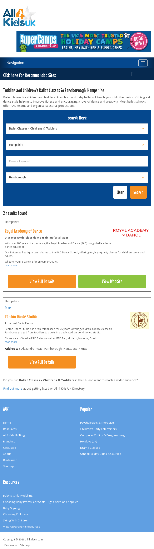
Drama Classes (90, 448)
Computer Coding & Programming (102, 435)
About (7, 454)
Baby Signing (11, 508)
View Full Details (42, 281)
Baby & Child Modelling (18, 495)
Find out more (12, 388)
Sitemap (8, 466)
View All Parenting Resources (21, 527)
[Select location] (77, 145)
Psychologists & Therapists (97, 422)
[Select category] (77, 128)
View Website (112, 281)
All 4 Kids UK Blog (14, 435)
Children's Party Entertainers (98, 429)
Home (7, 422)
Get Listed (9, 448)
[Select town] (77, 177)
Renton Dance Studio (21, 316)
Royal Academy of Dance (23, 231)
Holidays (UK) (88, 441)
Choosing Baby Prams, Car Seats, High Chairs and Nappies (40, 502)
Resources (10, 429)
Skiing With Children (16, 520)
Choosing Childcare (15, 514)
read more (11, 265)
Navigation (15, 63)
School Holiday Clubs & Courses (100, 454)
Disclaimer (10, 460)
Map (8, 307)
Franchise (9, 441)
